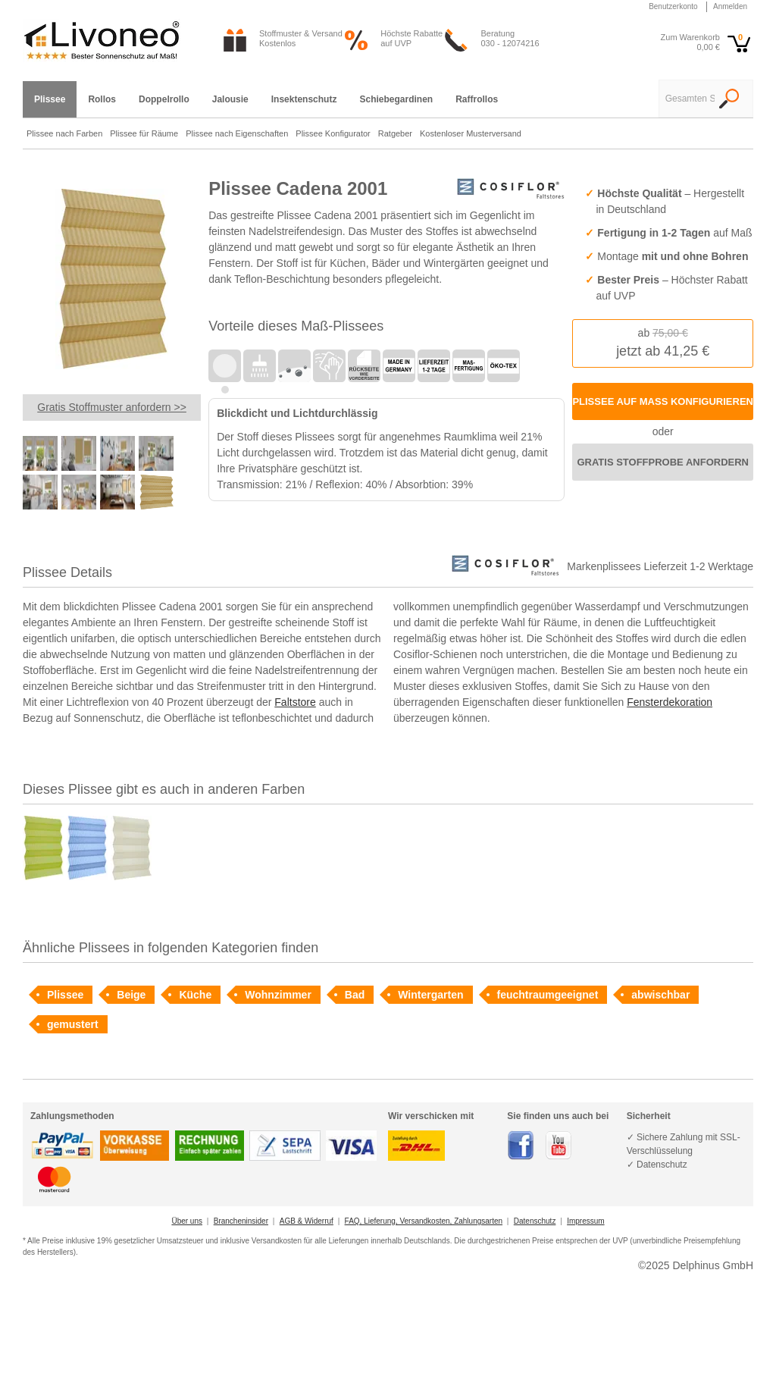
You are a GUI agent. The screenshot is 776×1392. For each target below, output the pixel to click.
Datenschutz (535, 1221)
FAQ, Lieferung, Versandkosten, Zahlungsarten (423, 1221)
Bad (355, 995)
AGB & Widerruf (306, 1221)
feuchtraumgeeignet (548, 995)
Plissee (65, 995)
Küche (195, 995)
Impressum (585, 1221)
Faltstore (294, 702)
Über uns (186, 1221)
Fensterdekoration (669, 702)
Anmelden (730, 6)
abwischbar (660, 995)
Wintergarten (430, 995)
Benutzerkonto (673, 6)
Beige (131, 995)
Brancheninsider (241, 1221)
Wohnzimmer (278, 995)
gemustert (73, 1024)
